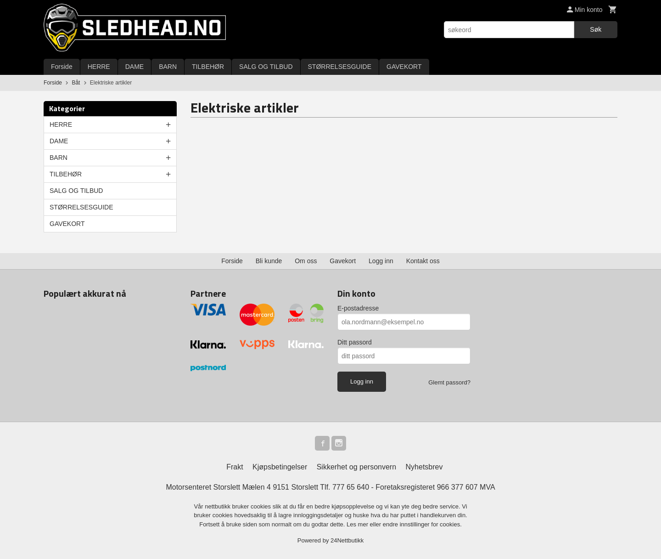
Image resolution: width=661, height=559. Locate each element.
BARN (168, 66)
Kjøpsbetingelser (279, 467)
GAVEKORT (404, 66)
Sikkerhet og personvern (356, 467)
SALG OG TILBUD (265, 66)
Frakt (234, 467)
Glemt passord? (449, 382)
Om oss (306, 261)
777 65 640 (350, 487)
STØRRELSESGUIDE (339, 66)
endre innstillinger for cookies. (422, 524)
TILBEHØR (208, 66)
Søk (595, 29)
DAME (134, 66)
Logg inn (381, 261)
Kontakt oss (423, 261)
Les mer (358, 524)
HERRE (99, 66)
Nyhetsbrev (424, 467)
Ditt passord (354, 342)
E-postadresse (358, 308)
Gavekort (343, 261)
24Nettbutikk (347, 540)
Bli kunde (269, 261)
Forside (62, 66)
